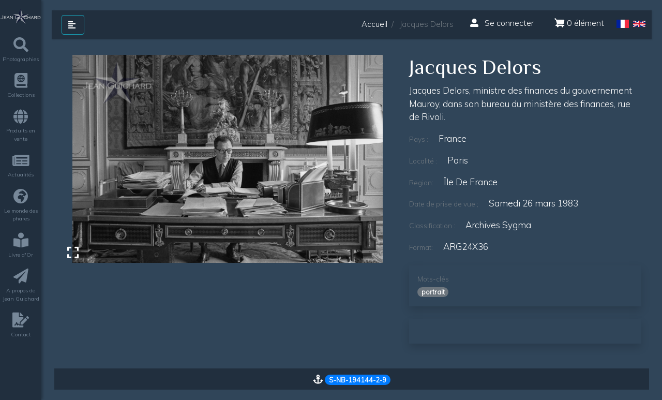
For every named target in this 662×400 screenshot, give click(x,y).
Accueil (374, 24)
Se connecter (502, 23)
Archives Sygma (498, 224)
